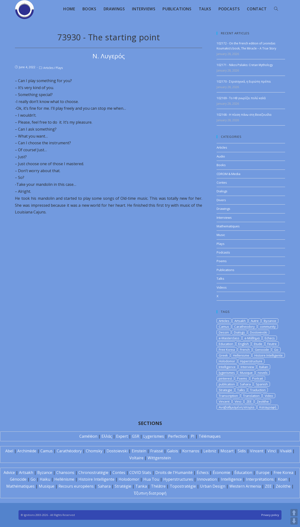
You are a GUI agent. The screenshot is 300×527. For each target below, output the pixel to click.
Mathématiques (20, 486)
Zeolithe (263, 401)
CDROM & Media (228, 174)
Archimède (26, 451)
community (268, 326)
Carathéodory (69, 451)
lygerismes (227, 372)
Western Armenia (245, 486)
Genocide (262, 349)
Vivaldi (286, 451)
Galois (172, 451)
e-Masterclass (229, 338)
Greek (223, 355)
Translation (251, 396)
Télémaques (210, 436)
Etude (258, 344)
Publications (225, 270)
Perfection (177, 436)
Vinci (238, 401)
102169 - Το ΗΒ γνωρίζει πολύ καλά (241, 98)
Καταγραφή (267, 407)
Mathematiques (228, 226)
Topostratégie (183, 486)
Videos (222, 287)
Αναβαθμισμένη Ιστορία (236, 407)
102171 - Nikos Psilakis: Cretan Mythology (245, 65)
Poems (222, 261)
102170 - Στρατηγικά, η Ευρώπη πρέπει (244, 81)
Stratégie (123, 486)
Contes (222, 182)
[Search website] (275, 9)
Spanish (262, 384)
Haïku (45, 479)
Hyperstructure (251, 361)
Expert (122, 436)
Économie (221, 472)
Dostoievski (258, 332)
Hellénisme (64, 479)
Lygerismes (153, 436)
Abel (9, 451)
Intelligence (227, 367)
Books (221, 165)
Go (276, 349)
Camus (224, 326)
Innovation (207, 479)
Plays (59, 68)
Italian (263, 367)
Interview (247, 367)
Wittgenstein (159, 457)
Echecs (270, 338)
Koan (282, 479)
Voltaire (136, 457)
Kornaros (190, 451)
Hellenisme (241, 355)
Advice (9, 472)
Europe (262, 472)
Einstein (139, 451)
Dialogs (222, 191)
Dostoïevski (117, 451)
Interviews (224, 217)
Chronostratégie (93, 472)
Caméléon (88, 436)
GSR (135, 436)
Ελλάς (106, 436)
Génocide (18, 479)
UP (294, 512)
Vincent (224, 401)
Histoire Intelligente (268, 355)
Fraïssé (156, 451)
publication (227, 384)
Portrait (257, 378)
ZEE (249, 401)
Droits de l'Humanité (174, 472)
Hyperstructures (178, 479)
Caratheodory (244, 326)
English (243, 344)
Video (269, 396)
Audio (221, 156)
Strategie (225, 390)
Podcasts (223, 252)
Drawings (223, 208)
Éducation (243, 472)
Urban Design (212, 486)
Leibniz (209, 451)
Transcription (228, 396)
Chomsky (94, 451)
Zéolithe (283, 486)
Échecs (203, 472)
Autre (255, 321)
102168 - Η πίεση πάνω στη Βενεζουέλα (244, 115)
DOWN (294, 521)
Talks (220, 278)
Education (226, 344)
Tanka (141, 486)
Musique (246, 372)
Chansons (65, 472)
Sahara (245, 384)
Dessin (224, 332)
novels (263, 372)
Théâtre (158, 486)
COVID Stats (140, 472)
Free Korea (227, 349)
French (245, 349)
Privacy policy (270, 515)
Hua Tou (151, 479)
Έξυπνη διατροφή (150, 493)
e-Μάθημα (252, 338)
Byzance (270, 321)
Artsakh (240, 321)
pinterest (225, 378)
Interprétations (260, 479)
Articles (48, 68)
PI (192, 436)
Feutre (272, 344)
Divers (221, 200)
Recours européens (76, 486)
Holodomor (227, 361)
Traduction (258, 390)
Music (221, 235)
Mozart (227, 451)
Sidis (242, 451)
